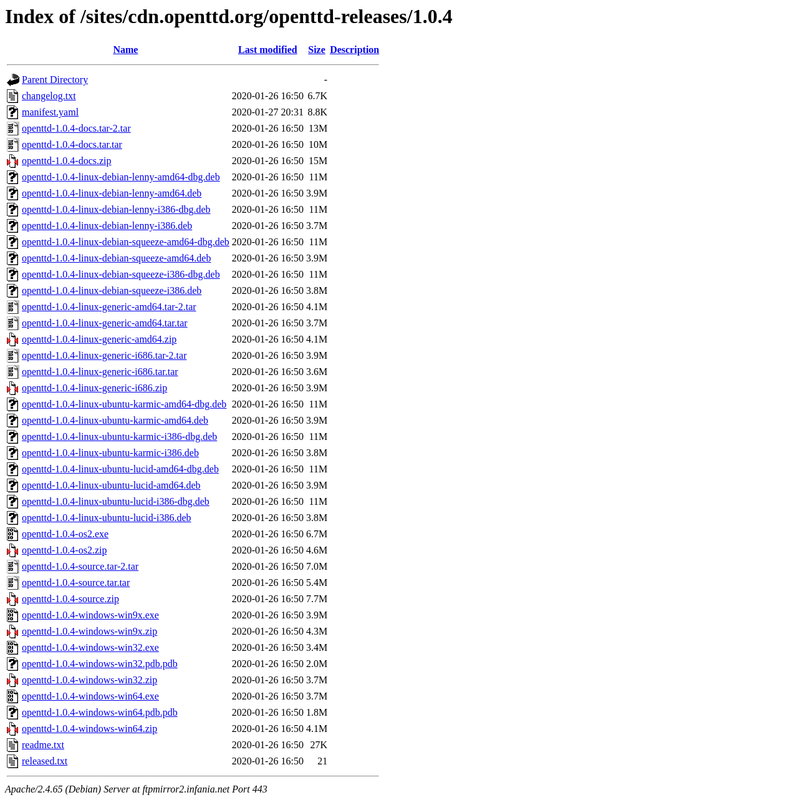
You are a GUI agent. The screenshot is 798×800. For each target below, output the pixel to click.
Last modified (267, 49)
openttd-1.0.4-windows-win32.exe (90, 647)
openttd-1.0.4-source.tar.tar (76, 582)
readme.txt (43, 744)
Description (354, 49)
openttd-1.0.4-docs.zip (67, 160)
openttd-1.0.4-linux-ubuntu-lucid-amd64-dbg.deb (120, 469)
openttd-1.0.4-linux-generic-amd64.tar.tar (105, 323)
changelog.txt (49, 95)
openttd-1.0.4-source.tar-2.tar (80, 566)
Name (125, 49)
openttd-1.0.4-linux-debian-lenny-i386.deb (107, 225)
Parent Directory (55, 79)
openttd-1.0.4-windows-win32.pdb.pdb (100, 663)
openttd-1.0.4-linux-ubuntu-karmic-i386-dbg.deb (119, 436)
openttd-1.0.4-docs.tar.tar (72, 144)
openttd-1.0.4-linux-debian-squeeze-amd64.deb (116, 258)
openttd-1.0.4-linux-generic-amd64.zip (99, 339)
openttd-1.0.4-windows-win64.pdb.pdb (100, 712)
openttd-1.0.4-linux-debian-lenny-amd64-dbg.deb (121, 177)
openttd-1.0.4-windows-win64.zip (89, 728)
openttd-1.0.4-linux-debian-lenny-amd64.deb (111, 193)
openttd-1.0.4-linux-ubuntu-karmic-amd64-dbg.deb (124, 404)
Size (316, 49)
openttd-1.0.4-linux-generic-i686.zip (94, 388)
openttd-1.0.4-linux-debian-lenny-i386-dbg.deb (116, 209)
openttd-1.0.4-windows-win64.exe (90, 696)
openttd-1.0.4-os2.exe (65, 534)
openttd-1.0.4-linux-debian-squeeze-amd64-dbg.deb (125, 242)
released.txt (44, 761)
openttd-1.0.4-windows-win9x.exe (90, 615)
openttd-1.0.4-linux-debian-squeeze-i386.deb (111, 290)
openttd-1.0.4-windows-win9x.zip (89, 631)
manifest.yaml (50, 112)
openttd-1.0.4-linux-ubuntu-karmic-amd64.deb (115, 420)
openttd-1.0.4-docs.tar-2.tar (76, 128)
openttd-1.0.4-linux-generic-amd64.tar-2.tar (109, 306)
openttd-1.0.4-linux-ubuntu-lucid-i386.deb (106, 517)
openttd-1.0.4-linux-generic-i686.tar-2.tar (104, 355)
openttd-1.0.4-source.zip (70, 598)
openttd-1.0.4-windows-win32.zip (89, 680)
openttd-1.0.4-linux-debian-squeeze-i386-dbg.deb (121, 274)
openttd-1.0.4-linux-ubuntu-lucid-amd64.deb (111, 485)
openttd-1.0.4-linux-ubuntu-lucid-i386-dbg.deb (115, 501)
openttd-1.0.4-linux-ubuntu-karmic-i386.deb (110, 452)
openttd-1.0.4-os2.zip (64, 550)
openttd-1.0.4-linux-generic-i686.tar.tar (100, 371)
